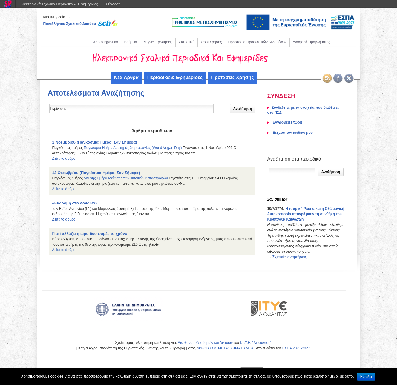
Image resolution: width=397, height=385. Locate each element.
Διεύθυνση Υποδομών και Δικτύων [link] (205, 343)
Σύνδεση (113, 4)
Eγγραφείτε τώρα (287, 122)
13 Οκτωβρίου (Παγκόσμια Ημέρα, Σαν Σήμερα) (96, 172)
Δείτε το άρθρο (64, 158)
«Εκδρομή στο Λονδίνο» (74, 203)
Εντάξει (366, 377)
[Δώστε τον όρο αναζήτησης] (131, 108)
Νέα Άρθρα (126, 77)
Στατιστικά (186, 42)
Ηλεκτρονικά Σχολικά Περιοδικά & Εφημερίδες (58, 4)
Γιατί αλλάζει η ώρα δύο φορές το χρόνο (90, 233)
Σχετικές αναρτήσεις (289, 257)
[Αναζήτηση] (292, 172)
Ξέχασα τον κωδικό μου (292, 132)
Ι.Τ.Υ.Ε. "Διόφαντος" (255, 343)
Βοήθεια (130, 42)
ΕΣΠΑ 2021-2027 (296, 348)
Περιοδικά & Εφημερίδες (175, 77)
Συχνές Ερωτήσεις (157, 42)
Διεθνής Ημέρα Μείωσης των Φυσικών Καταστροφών (126, 178)
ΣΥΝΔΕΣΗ (281, 96)
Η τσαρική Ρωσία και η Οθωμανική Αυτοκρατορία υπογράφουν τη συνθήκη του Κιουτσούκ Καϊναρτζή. (305, 214)
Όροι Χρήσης (211, 42)
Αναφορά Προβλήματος (311, 42)
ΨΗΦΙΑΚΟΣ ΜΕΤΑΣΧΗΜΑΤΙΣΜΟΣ (226, 348)
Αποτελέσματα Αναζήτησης (96, 93)
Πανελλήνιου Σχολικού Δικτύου (69, 24)
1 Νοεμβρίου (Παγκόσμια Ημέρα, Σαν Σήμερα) (94, 142)
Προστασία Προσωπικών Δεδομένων (257, 42)
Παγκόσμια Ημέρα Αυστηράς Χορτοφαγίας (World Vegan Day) (133, 148)
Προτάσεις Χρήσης (232, 77)
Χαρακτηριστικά (105, 42)
